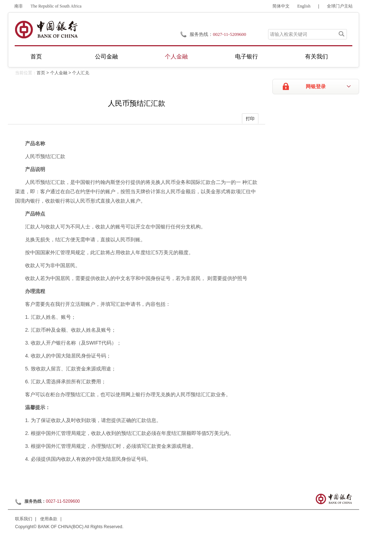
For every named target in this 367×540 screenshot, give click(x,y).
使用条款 (48, 518)
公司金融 (106, 56)
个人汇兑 (80, 72)
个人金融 (176, 56)
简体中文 (281, 6)
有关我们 (316, 56)
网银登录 (316, 86)
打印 (250, 118)
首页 (36, 56)
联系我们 (23, 518)
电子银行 (246, 56)
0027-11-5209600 (63, 501)
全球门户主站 (340, 6)
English (304, 6)
